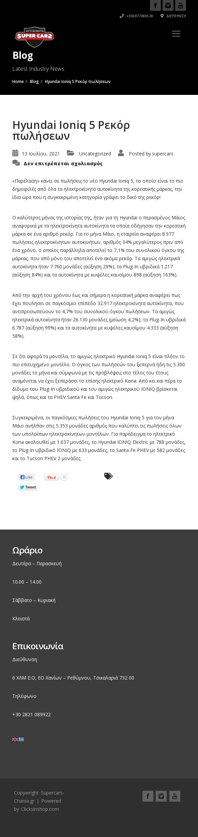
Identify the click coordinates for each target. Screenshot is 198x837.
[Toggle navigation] (176, 33)
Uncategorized (95, 153)
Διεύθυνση (173, 16)
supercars (162, 153)
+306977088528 (136, 16)
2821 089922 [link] (36, 714)
